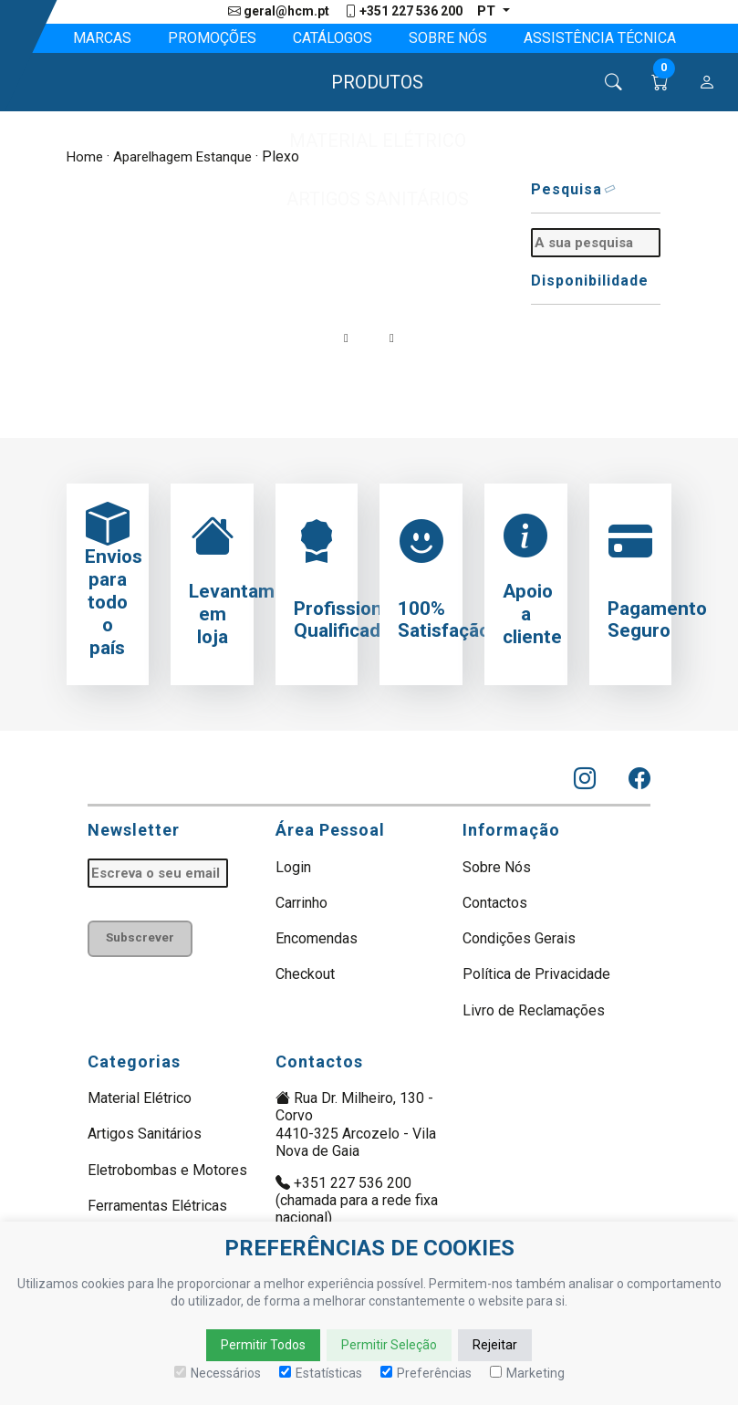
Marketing (527, 1373)
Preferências (426, 1373)
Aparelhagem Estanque (188, 157)
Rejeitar (495, 1344)
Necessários (217, 1373)
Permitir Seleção (389, 1344)
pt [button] (488, 11)
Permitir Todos (263, 1344)
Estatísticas (320, 1373)
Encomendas (316, 938)
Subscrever (143, 939)
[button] (369, 83)
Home (86, 157)
